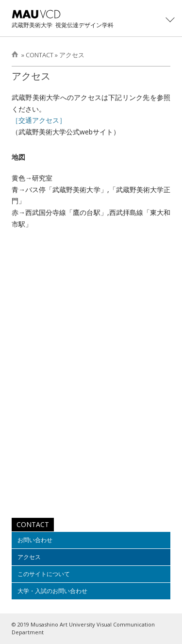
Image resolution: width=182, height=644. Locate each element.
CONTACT (39, 54)
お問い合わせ (34, 540)
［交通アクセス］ (39, 120)
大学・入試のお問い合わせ (52, 591)
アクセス (71, 54)
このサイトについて (43, 574)
